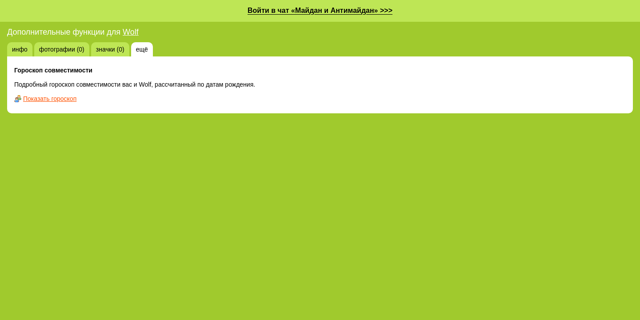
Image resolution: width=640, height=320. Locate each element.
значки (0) (110, 49)
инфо (20, 49)
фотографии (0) (61, 49)
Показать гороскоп (49, 98)
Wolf (131, 32)
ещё (142, 49)
